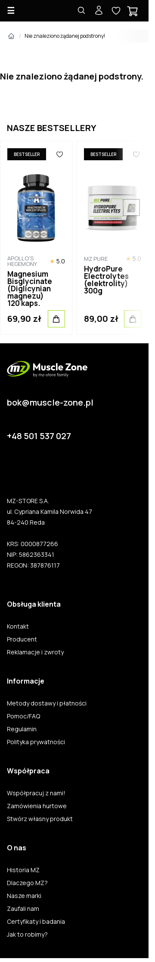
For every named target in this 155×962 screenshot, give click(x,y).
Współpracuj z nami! (36, 793)
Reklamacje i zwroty (35, 652)
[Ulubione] (60, 154)
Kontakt (18, 626)
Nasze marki (24, 896)
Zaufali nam (23, 909)
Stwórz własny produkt (40, 819)
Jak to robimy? (27, 934)
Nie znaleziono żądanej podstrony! (65, 36)
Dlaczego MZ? (27, 883)
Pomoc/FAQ (23, 716)
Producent (22, 639)
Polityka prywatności (36, 742)
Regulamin (22, 729)
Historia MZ (23, 870)
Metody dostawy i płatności (47, 703)
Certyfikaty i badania (36, 922)
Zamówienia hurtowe (37, 806)
